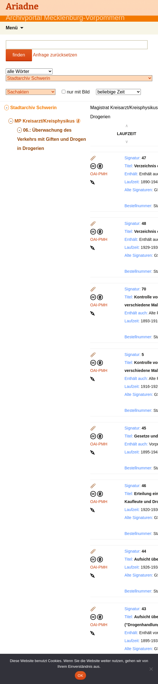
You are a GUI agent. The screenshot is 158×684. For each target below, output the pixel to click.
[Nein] (151, 669)
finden (19, 54)
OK (80, 675)
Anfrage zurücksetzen (55, 54)
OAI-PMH (98, 174)
